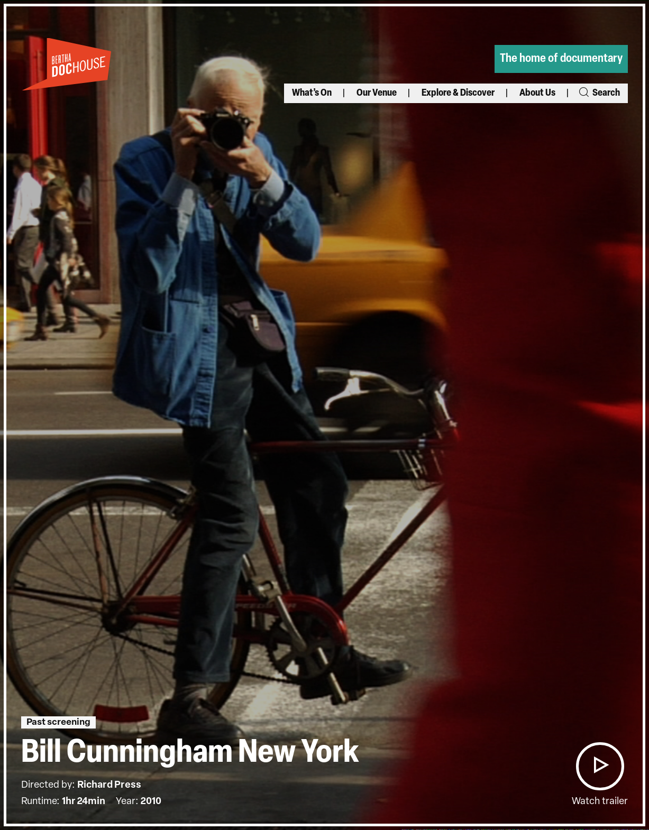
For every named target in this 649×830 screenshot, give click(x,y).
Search (599, 93)
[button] (600, 766)
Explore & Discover (458, 93)
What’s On (312, 93)
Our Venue (377, 93)
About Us (537, 93)
